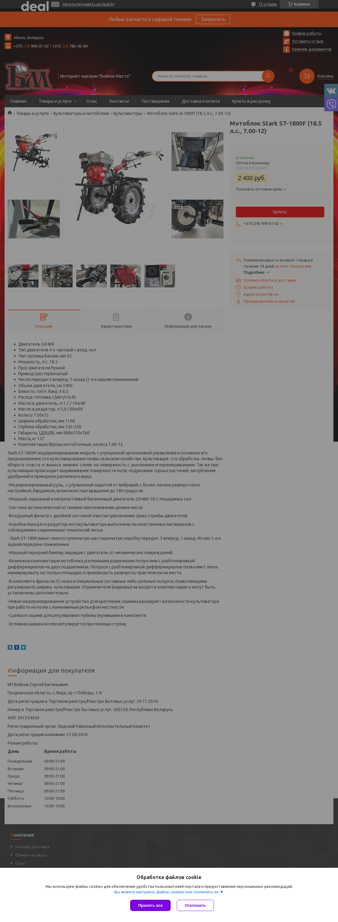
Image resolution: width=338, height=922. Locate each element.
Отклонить (195, 905)
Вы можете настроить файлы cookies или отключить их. (167, 892)
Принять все (150, 905)
